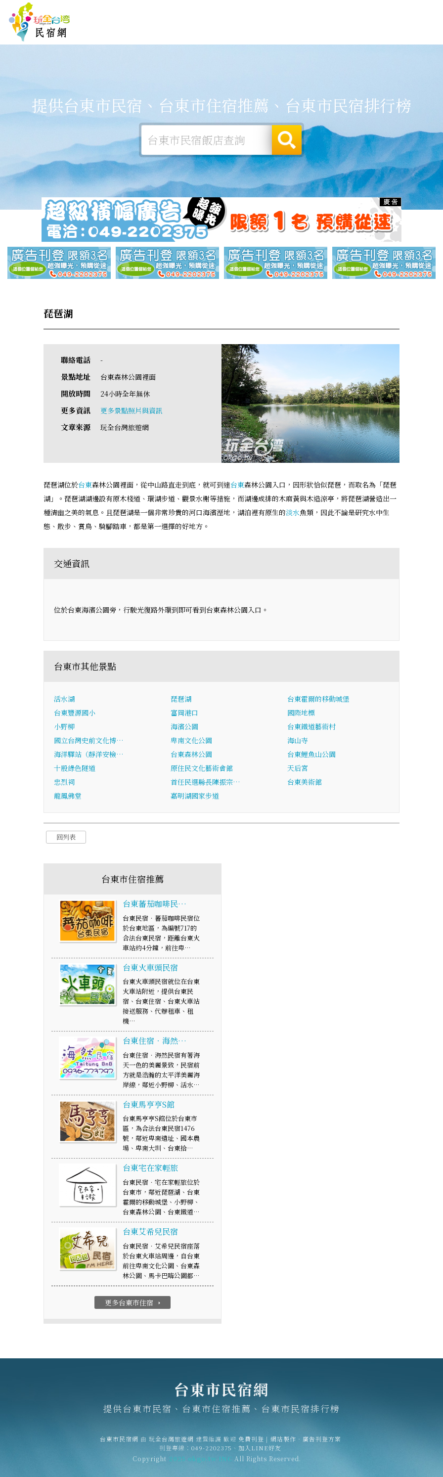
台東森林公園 (191, 755)
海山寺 (297, 741)
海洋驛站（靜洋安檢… (89, 755)
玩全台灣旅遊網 (261, 11)
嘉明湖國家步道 (195, 796)
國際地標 (301, 713)
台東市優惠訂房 (410, 31)
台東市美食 (222, 32)
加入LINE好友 (259, 1452)
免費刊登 (300, 11)
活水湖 (64, 699)
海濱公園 (184, 727)
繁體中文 (412, 10)
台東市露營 (147, 31)
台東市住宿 (109, 30)
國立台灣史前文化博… (89, 741)
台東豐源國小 (74, 713)
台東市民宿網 (39, 22)
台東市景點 (334, 37)
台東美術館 (304, 782)
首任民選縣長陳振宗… (205, 782)
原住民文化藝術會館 (202, 768)
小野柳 (64, 727)
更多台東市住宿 (134, 1303)
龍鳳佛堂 (68, 796)
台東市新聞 (297, 35)
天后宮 (297, 768)
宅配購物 (369, 39)
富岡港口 (184, 713)
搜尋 (287, 140)
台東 (85, 485)
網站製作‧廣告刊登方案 (351, 11)
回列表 (66, 837)
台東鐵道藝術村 (311, 727)
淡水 (293, 513)
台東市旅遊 (184, 31)
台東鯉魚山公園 (311, 755)
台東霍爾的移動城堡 (318, 699)
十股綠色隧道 (74, 768)
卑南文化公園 (191, 741)
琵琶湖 (181, 699)
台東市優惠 (259, 33)
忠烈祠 (64, 782)
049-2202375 (211, 1452)
